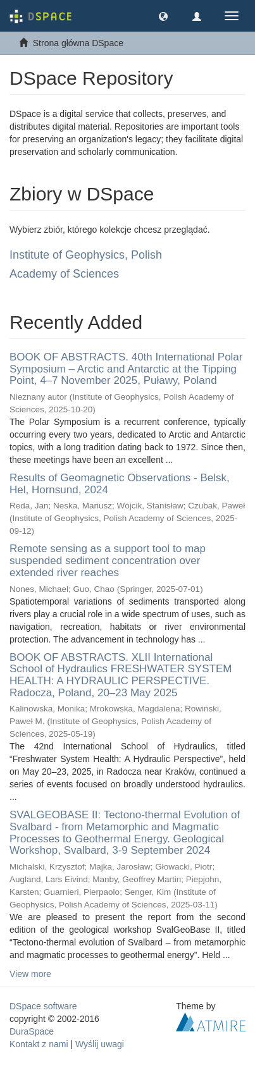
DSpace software (43, 1006)
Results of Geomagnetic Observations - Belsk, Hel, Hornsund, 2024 (119, 484)
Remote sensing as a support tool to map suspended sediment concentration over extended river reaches (107, 560)
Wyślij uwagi (99, 1044)
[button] (163, 16)
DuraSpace (31, 1031)
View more (30, 974)
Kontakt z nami (38, 1044)
